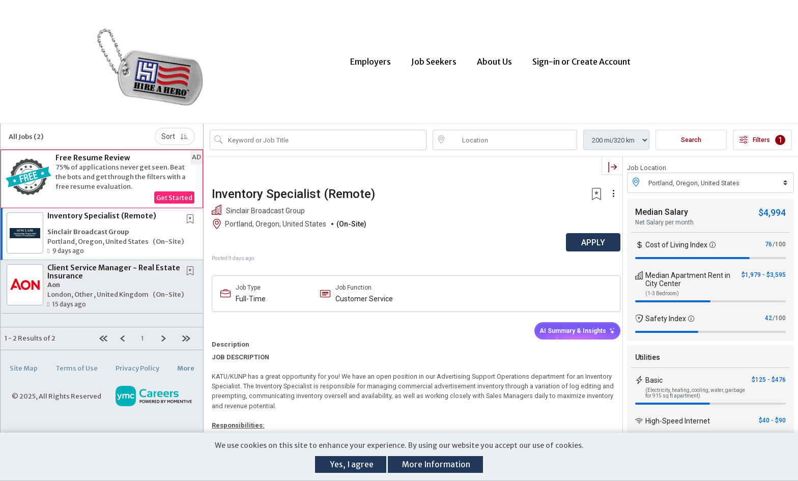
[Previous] (126, 332)
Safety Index (665, 312)
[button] (102, 173)
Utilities (647, 351)
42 (768, 312)
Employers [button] (370, 58)
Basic (654, 374)
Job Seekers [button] (434, 58)
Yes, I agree (352, 464)
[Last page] (188, 332)
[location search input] (512, 134)
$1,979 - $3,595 (764, 268)
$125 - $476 (769, 373)
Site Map (24, 361)
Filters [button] (762, 134)
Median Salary (661, 206)
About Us (494, 58)
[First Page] (105, 332)
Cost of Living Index (676, 239)
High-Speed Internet (677, 415)
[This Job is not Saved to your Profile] (192, 213)
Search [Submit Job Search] (691, 133)
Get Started (174, 191)
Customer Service (362, 293)
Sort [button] (174, 130)
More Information (436, 464)
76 (768, 238)
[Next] (167, 332)
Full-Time (251, 293)
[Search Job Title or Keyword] (325, 134)
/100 (779, 238)
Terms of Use (76, 361)
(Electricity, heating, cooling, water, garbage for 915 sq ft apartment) (695, 386)
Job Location (646, 161)
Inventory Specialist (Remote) (101, 209)
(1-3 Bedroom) (662, 287)
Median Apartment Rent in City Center (687, 273)
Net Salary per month (664, 216)
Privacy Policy (137, 361)
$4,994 (772, 206)
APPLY (587, 236)
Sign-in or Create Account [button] (581, 58)
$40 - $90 (772, 414)
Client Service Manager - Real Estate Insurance (113, 265)
